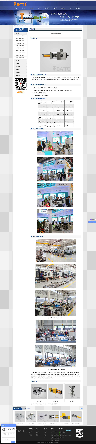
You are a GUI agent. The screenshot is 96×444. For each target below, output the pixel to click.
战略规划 (63, 8)
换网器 (31, 8)
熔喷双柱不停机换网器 (20, 40)
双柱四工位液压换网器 (20, 57)
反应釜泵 (45, 434)
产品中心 (55, 8)
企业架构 (30, 435)
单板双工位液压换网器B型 (20, 50)
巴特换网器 (55, 401)
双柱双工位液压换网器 (20, 45)
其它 (44, 437)
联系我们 (78, 8)
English (79, 3)
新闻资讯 (47, 8)
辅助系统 (37, 434)
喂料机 (39, 8)
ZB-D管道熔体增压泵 (42, 417)
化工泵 (45, 435)
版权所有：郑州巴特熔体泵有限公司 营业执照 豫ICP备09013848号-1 (48, 442)
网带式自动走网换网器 (20, 43)
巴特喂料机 (72, 401)
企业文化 (30, 432)
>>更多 (81, 408)
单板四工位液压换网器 (20, 48)
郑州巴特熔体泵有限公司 (23, 25)
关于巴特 (70, 8)
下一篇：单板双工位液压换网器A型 (50, 403)
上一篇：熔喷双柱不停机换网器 (35, 403)
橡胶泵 (45, 432)
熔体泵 (23, 8)
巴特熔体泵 (39, 401)
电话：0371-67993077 (63, 434)
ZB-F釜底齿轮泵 (31, 417)
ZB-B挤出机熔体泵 (20, 417)
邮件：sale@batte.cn (63, 432)
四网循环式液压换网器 (20, 38)
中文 (76, 3)
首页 (16, 8)
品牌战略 (30, 434)
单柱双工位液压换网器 (20, 55)
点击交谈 (68, 431)
